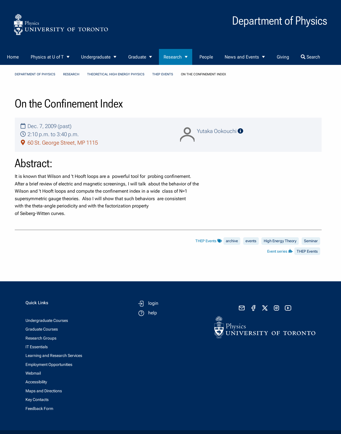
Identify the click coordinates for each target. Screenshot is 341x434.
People (206, 57)
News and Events (242, 57)
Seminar (311, 241)
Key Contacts (37, 399)
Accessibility (36, 382)
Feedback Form (39, 408)
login (153, 303)
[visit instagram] (276, 307)
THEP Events (162, 74)
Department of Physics (35, 74)
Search (310, 57)
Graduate (137, 57)
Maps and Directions (43, 391)
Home (13, 57)
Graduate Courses (41, 329)
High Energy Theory (280, 241)
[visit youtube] (288, 307)
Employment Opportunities (48, 364)
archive (232, 241)
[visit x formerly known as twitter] (264, 307)
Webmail (33, 373)
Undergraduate (96, 57)
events (250, 241)
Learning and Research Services (53, 355)
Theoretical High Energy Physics (115, 74)
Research (173, 57)
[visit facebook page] (253, 307)
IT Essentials (36, 346)
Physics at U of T (47, 57)
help (152, 313)
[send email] (241, 307)
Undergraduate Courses (46, 320)
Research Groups (40, 338)
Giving (283, 57)
